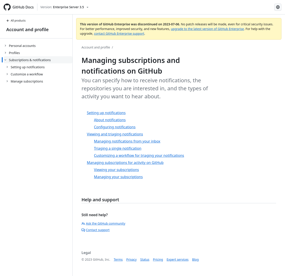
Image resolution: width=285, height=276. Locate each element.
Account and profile (27, 29)
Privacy (131, 259)
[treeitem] (38, 45)
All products (16, 20)
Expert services (178, 259)
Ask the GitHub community (103, 223)
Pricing (158, 259)
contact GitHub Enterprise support (119, 33)
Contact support (95, 230)
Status (144, 259)
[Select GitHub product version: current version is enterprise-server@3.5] (64, 7)
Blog (195, 259)
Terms (118, 259)
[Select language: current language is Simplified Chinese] (277, 7)
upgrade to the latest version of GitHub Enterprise (207, 29)
